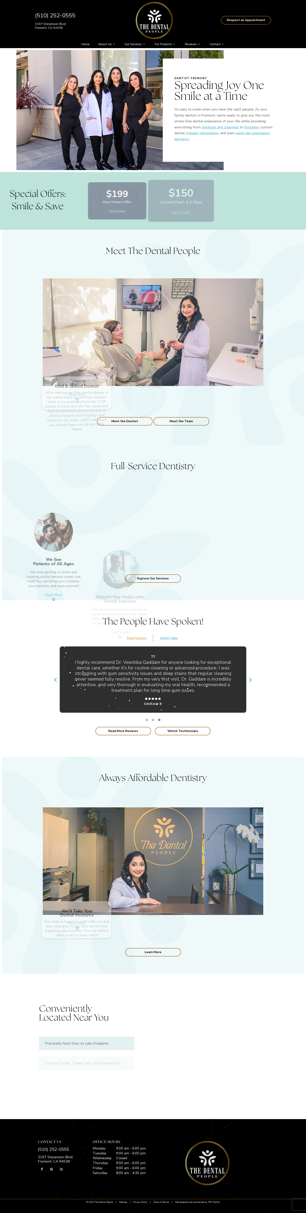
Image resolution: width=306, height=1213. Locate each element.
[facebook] (42, 1169)
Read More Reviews (123, 731)
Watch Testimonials (182, 731)
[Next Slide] (250, 679)
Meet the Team (181, 421)
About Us (107, 44)
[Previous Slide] (55, 679)
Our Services (135, 44)
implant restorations (202, 133)
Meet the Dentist (124, 421)
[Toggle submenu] (114, 44)
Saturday (100, 1173)
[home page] (154, 20)
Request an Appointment (246, 20)
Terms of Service (161, 1202)
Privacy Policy (140, 1202)
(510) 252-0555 (55, 15)
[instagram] (61, 1169)
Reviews (193, 44)
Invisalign (251, 127)
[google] (51, 1169)
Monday (99, 1148)
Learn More (153, 952)
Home (85, 44)
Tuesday (99, 1153)
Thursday (100, 1163)
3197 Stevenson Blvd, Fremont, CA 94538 (50, 26)
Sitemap (123, 1202)
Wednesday (102, 1158)
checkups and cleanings (220, 127)
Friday (97, 1168)
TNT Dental (214, 1202)
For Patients (165, 44)
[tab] (147, 720)
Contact (217, 44)
